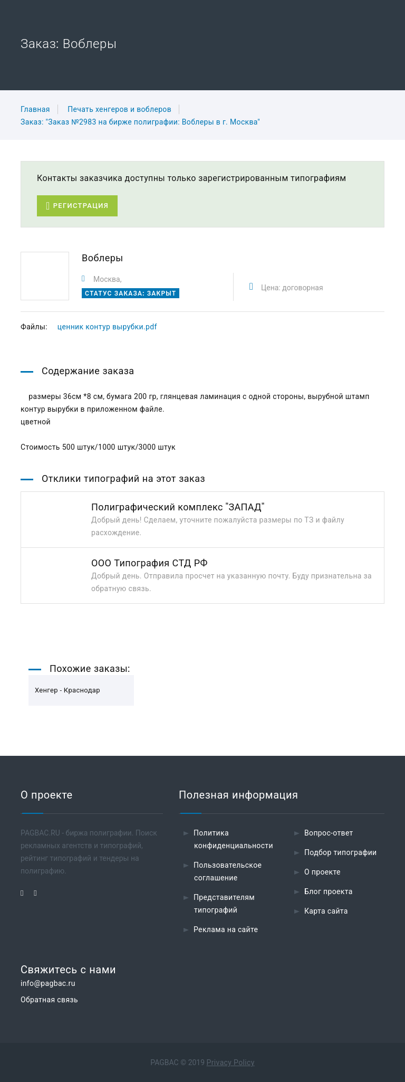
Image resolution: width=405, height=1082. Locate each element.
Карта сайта (326, 911)
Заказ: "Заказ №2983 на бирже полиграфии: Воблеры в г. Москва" (140, 122)
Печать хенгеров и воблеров (119, 109)
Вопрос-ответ (328, 833)
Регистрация (77, 206)
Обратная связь (49, 999)
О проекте (322, 872)
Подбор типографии (340, 852)
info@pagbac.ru (48, 983)
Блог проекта (328, 891)
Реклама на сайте (226, 929)
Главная (35, 109)
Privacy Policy (231, 1062)
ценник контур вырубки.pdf (107, 326)
